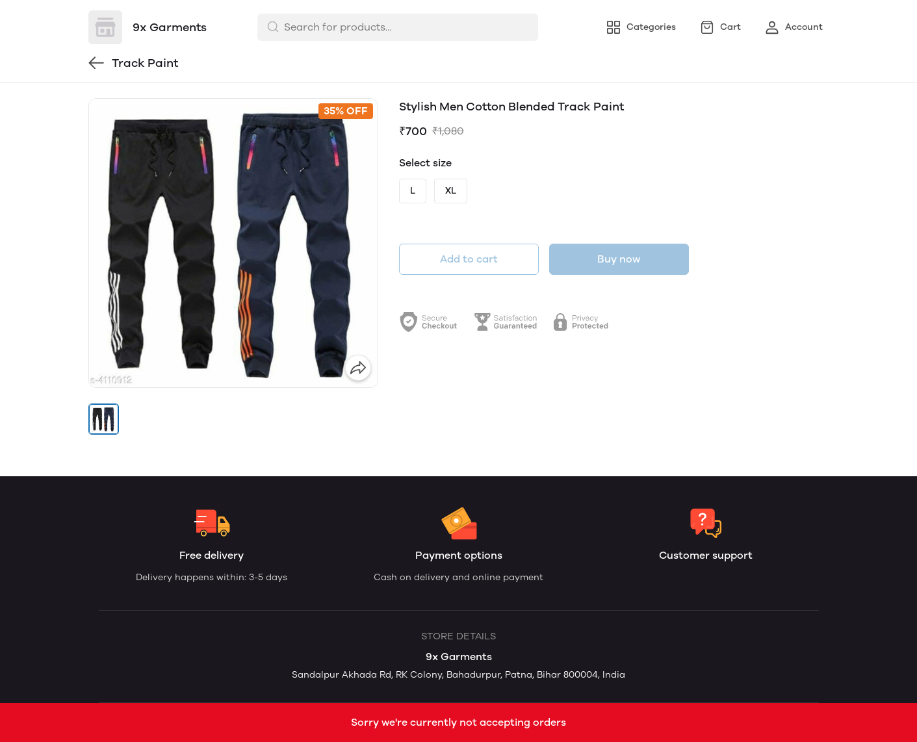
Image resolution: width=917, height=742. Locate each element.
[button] (104, 419)
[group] (233, 243)
